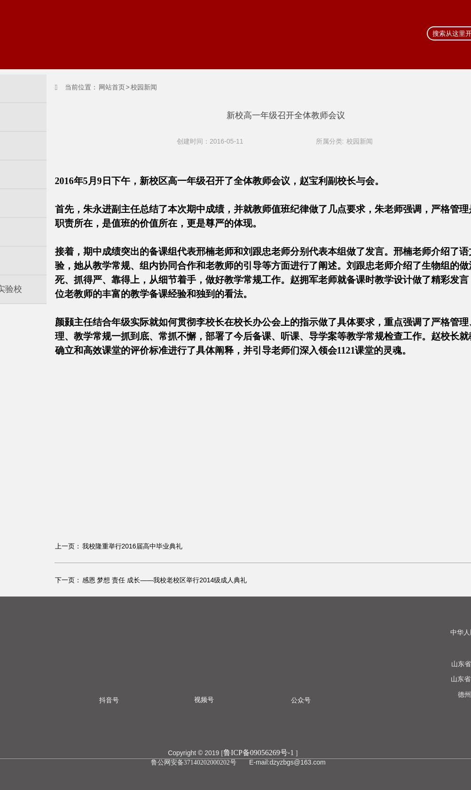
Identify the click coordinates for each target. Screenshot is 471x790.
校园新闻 (359, 141)
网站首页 (112, 87)
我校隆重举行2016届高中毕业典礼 (132, 546)
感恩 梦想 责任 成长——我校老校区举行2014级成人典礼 (164, 580)
